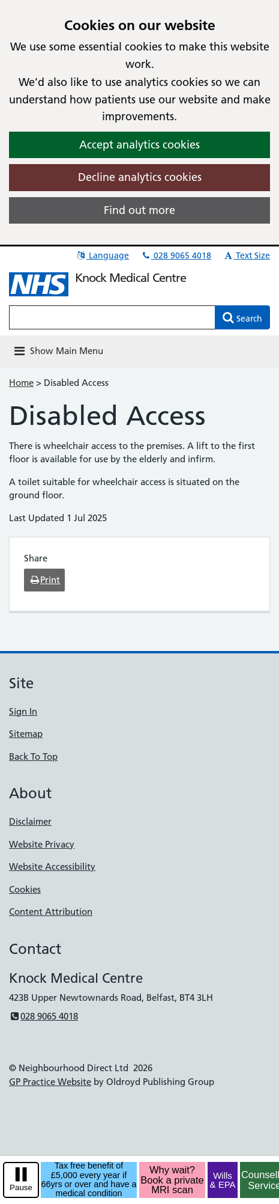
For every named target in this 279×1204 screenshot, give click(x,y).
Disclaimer (30, 821)
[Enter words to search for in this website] (112, 317)
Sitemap (26, 733)
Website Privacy (41, 844)
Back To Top (33, 756)
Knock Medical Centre (130, 277)
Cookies (25, 889)
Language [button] (102, 255)
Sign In (23, 711)
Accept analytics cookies (139, 144)
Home (21, 382)
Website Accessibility (52, 866)
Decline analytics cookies (140, 177)
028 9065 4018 (175, 255)
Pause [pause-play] (21, 1187)
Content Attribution (50, 911)
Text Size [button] (246, 255)
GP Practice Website (50, 1081)
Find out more (139, 210)
